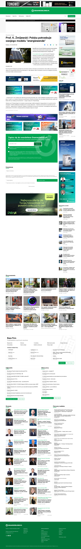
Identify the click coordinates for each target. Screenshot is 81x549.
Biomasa (22, 342)
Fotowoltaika (9, 344)
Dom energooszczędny (45, 536)
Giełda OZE (28, 16)
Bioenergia (43, 537)
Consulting (36, 342)
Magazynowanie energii (45, 539)
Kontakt (60, 531)
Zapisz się (38, 143)
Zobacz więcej (70, 362)
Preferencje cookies (62, 537)
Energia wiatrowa (64, 342)
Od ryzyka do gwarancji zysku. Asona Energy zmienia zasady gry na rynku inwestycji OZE (20, 20)
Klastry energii (23, 344)
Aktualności (8, 16)
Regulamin (20, 175)
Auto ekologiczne (44, 534)
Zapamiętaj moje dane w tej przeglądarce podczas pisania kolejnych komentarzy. (21, 182)
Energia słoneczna (44, 531)
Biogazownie (9, 342)
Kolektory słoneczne (38, 344)
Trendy (12, 35)
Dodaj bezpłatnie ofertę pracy (47, 398)
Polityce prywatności (19, 177)
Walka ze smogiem (44, 540)
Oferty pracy (21, 16)
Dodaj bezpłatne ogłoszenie (12, 398)
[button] (65, 16)
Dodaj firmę (62, 362)
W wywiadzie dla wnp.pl (38, 54)
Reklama (60, 534)
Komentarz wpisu (41, 180)
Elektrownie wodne (51, 342)
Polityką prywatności (37, 175)
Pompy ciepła (50, 344)
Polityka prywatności (62, 528)
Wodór (42, 541)
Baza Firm (15, 16)
